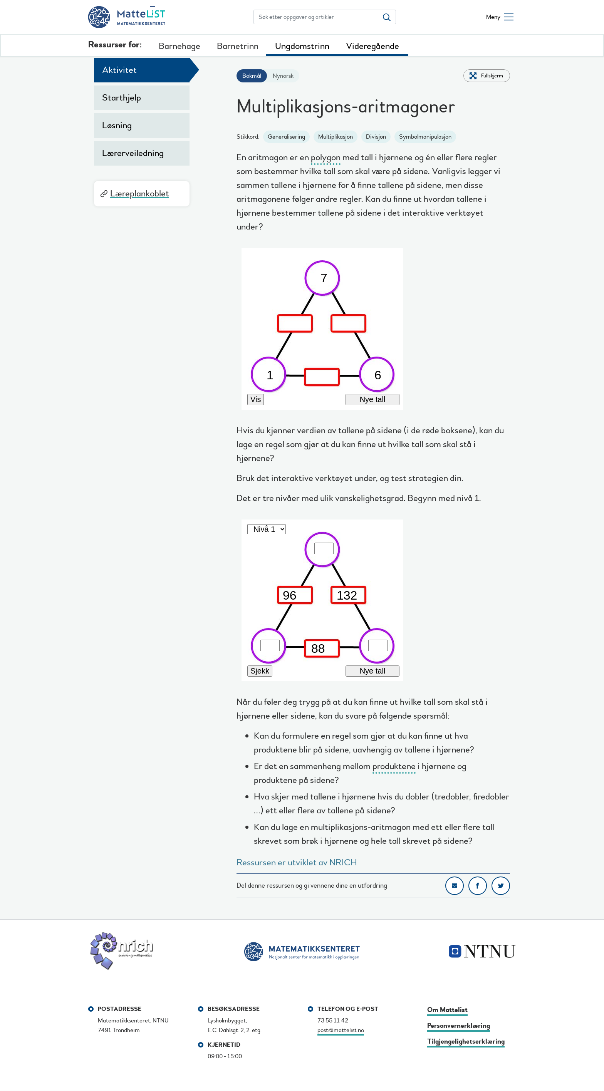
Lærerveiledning (133, 153)
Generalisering (286, 137)
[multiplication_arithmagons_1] (373, 326)
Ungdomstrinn (302, 46)
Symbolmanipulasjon (425, 137)
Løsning (117, 125)
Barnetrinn (237, 46)
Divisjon (376, 137)
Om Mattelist (447, 1010)
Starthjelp (121, 98)
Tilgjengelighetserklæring (466, 1041)
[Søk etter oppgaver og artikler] (315, 17)
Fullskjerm (492, 75)
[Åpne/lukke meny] (500, 17)
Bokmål (251, 76)
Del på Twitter (501, 885)
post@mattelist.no (340, 1030)
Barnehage (179, 46)
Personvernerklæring (458, 1025)
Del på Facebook (477, 885)
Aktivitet (119, 70)
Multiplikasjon (335, 137)
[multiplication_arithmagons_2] (373, 598)
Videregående (372, 46)
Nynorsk (283, 76)
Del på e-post (454, 885)
